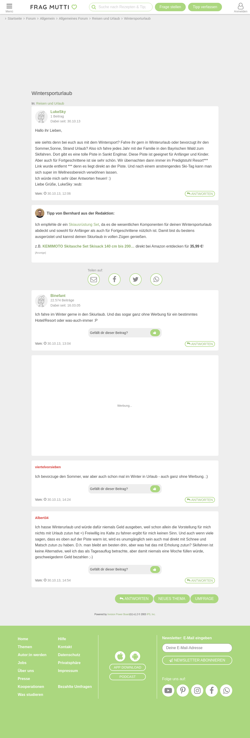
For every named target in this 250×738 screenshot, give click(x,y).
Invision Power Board (118, 614)
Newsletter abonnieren (197, 660)
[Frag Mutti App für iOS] (120, 657)
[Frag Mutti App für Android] (135, 657)
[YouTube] (168, 691)
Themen (25, 647)
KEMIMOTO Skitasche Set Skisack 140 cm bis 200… (89, 246)
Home (23, 639)
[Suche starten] (93, 7)
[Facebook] (114, 279)
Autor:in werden (32, 655)
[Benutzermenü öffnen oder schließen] (240, 7)
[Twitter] (135, 279)
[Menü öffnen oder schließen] (9, 7)
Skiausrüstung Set (84, 225)
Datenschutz (69, 655)
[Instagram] (197, 691)
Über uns (26, 671)
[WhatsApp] (156, 279)
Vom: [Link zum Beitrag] (39, 193)
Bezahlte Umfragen (75, 687)
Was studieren (30, 695)
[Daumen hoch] (155, 332)
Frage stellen (170, 7)
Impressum (68, 671)
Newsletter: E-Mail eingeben (187, 638)
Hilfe (62, 639)
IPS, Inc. (151, 614)
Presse (24, 679)
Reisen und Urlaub (50, 103)
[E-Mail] (94, 279)
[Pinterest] (183, 691)
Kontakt (65, 647)
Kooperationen (31, 687)
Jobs (22, 663)
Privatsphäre (69, 663)
